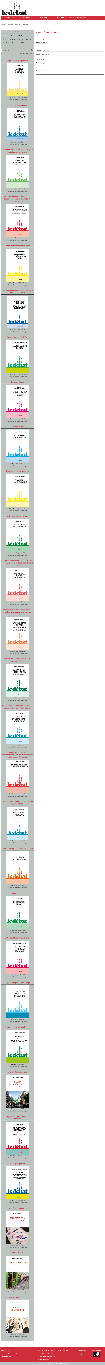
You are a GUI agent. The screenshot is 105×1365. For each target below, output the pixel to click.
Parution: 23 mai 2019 (17, 1334)
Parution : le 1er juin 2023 (17, 419)
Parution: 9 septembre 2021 (17, 930)
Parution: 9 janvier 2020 (17, 1290)
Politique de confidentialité (47, 1356)
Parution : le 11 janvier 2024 (17, 238)
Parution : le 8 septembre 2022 (17, 553)
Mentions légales (44, 1359)
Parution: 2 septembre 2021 (17, 975)
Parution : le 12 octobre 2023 (17, 282)
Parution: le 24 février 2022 (17, 698)
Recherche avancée (26, 53)
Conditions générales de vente (48, 1354)
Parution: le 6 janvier (17, 745)
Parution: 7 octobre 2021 (17, 885)
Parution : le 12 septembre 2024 (17, 97)
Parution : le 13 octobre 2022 (17, 508)
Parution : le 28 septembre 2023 (17, 329)
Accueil (9, 18)
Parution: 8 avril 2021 (17, 1064)
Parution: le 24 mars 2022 (17, 651)
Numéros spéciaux (77, 18)
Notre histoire (41, 63)
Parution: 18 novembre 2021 (17, 794)
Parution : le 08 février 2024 (18, 189)
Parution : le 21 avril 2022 (17, 602)
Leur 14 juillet (41, 42)
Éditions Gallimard (44, 1363)
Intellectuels (47, 50)
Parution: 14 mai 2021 (17, 1019)
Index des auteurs (13, 25)
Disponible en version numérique (17, 99)
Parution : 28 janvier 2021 (17, 1200)
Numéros (27, 18)
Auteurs (43, 18)
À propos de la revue (11, 1354)
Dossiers (60, 18)
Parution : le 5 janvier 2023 (17, 463)
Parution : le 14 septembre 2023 (17, 374)
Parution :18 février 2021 (17, 1155)
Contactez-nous (6, 1356)
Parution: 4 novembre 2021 (17, 841)
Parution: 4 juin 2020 (17, 1245)
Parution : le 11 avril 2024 (17, 142)
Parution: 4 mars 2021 (17, 1109)
